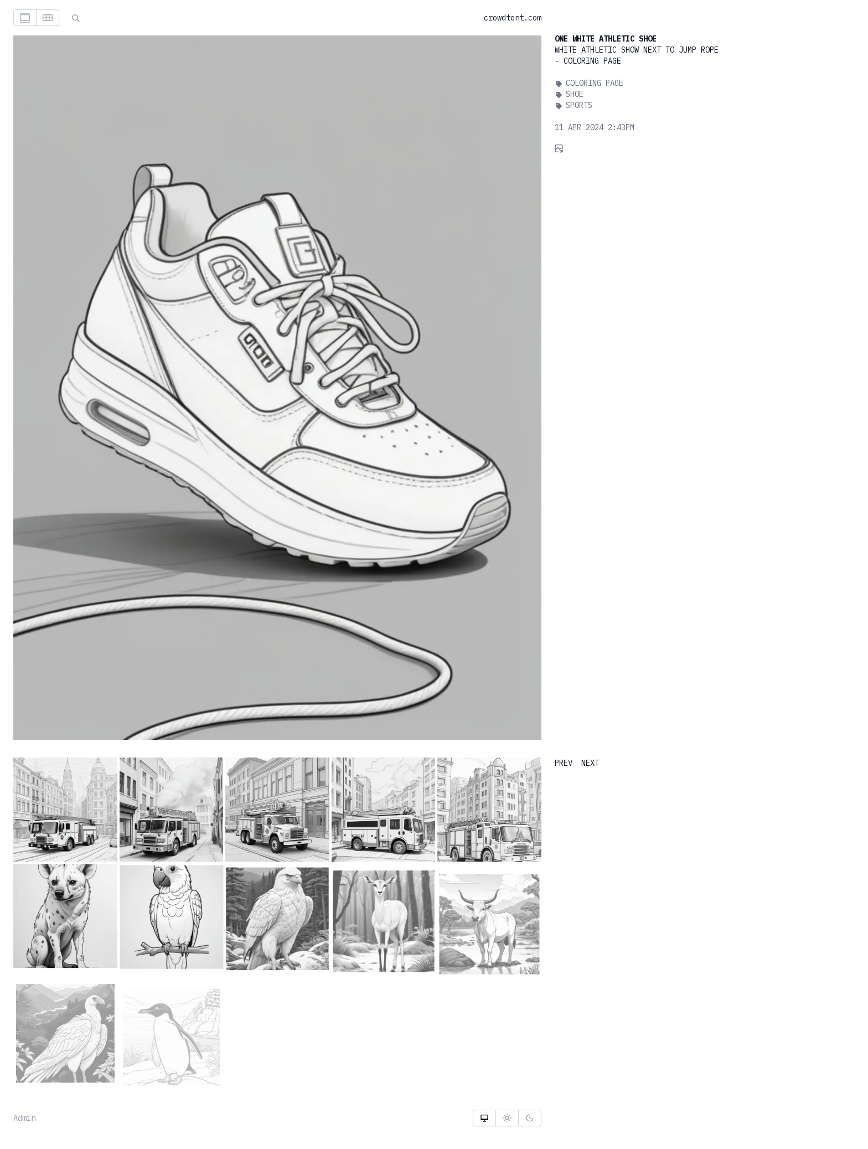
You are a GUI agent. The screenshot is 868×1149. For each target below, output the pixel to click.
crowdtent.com (512, 18)
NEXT (590, 763)
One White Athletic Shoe (606, 39)
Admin (24, 1118)
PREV (563, 763)
